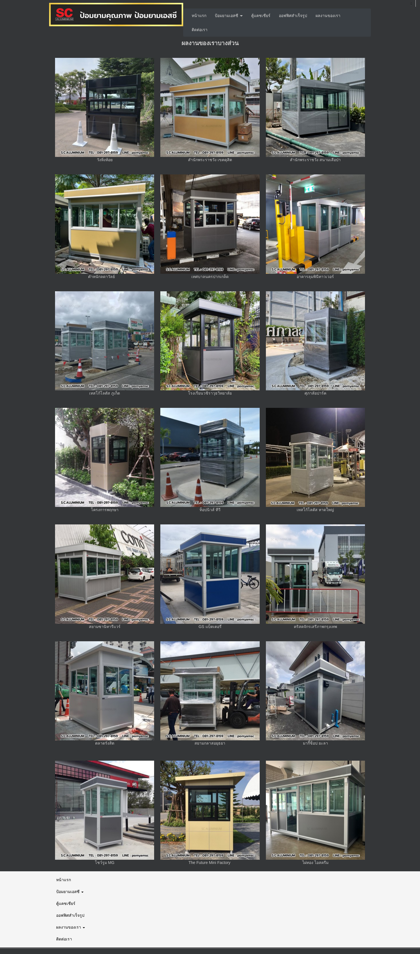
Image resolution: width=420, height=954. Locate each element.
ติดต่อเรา (199, 29)
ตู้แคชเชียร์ (260, 15)
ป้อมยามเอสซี (229, 15)
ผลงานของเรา (328, 15)
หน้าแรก (199, 15)
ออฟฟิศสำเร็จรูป (293, 15)
